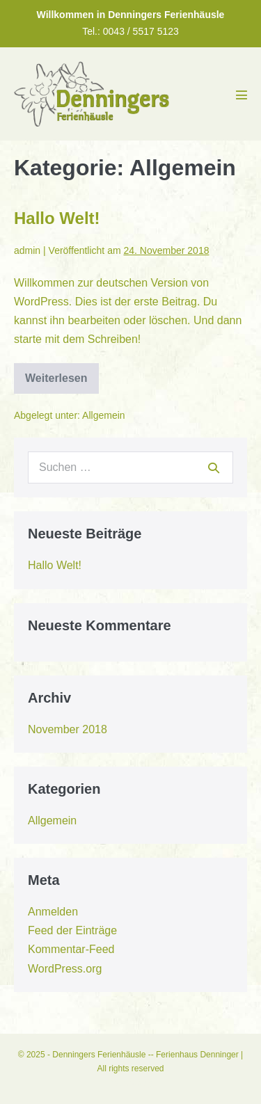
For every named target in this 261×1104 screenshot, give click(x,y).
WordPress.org (65, 969)
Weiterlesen (56, 383)
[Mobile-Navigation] (241, 94)
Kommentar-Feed (71, 949)
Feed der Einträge (72, 930)
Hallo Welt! (57, 218)
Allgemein (103, 415)
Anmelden (53, 912)
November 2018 (67, 729)
